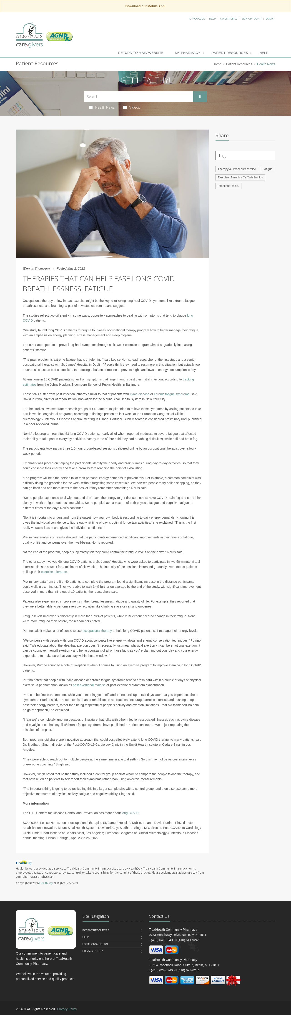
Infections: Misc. (228, 186)
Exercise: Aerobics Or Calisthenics (240, 177)
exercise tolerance (54, 572)
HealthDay (46, 883)
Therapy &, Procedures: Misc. (237, 169)
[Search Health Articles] (138, 96)
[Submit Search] (200, 96)
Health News (102, 107)
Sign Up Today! (251, 18)
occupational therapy (97, 630)
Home (217, 64)
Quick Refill (228, 18)
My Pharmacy (187, 53)
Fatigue (267, 169)
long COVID (130, 813)
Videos (131, 107)
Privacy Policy (93, 951)
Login (269, 18)
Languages (197, 18)
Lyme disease (139, 394)
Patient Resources (230, 53)
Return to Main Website (140, 53)
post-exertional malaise (89, 685)
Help (212, 18)
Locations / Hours (95, 944)
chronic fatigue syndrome (171, 394)
